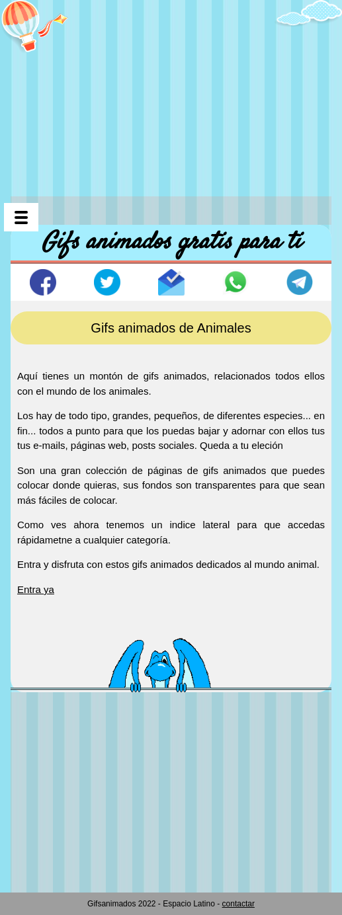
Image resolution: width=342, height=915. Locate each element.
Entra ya (35, 589)
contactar (238, 903)
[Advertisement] (176, 92)
